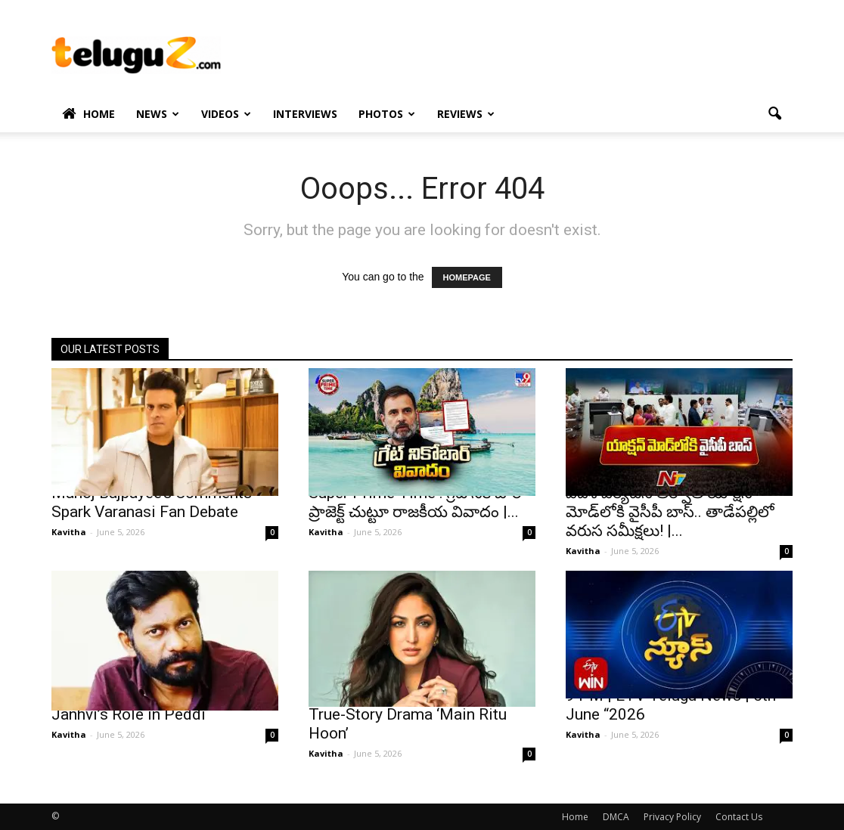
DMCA (616, 816)
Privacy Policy (672, 816)
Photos (386, 114)
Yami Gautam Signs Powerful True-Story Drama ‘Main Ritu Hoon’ (411, 714)
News (157, 114)
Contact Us (738, 816)
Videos (226, 114)
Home (88, 114)
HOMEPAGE (467, 277)
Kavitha (68, 531)
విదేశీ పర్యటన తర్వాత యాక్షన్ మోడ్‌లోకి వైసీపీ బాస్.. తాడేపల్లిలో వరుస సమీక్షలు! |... (670, 512)
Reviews (466, 114)
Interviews (305, 114)
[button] (774, 114)
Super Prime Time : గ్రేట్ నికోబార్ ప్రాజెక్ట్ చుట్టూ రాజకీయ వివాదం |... (415, 502)
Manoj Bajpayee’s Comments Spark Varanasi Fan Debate (151, 502)
